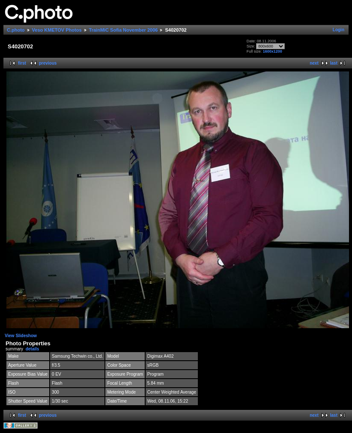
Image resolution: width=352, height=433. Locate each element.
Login (338, 29)
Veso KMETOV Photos (57, 30)
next (314, 63)
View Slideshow (21, 335)
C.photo (16, 30)
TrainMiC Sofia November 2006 (123, 30)
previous (48, 63)
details (32, 349)
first (22, 63)
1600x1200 (272, 51)
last (333, 63)
